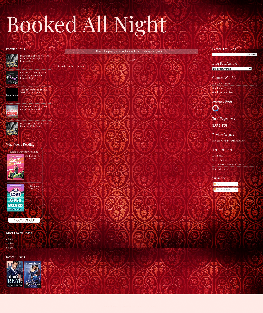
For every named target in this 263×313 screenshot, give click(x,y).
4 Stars (9, 238)
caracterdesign (129, 306)
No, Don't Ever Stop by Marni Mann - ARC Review (35, 125)
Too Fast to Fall (32, 155)
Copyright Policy (220, 168)
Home (131, 59)
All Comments (222, 189)
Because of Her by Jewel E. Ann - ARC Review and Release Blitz (33, 75)
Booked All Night (86, 23)
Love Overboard (33, 185)
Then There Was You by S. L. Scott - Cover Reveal (34, 91)
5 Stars (9, 247)
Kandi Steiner (32, 189)
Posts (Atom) (77, 66)
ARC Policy (217, 155)
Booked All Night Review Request (228, 140)
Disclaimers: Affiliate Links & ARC (229, 164)
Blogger (154, 306)
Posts (218, 184)
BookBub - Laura (221, 83)
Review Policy (219, 160)
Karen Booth (31, 158)
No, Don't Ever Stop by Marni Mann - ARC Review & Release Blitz (35, 58)
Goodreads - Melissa (222, 92)
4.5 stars (10, 243)
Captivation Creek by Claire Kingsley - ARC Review (33, 107)
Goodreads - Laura (222, 87)
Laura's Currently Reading (24, 151)
